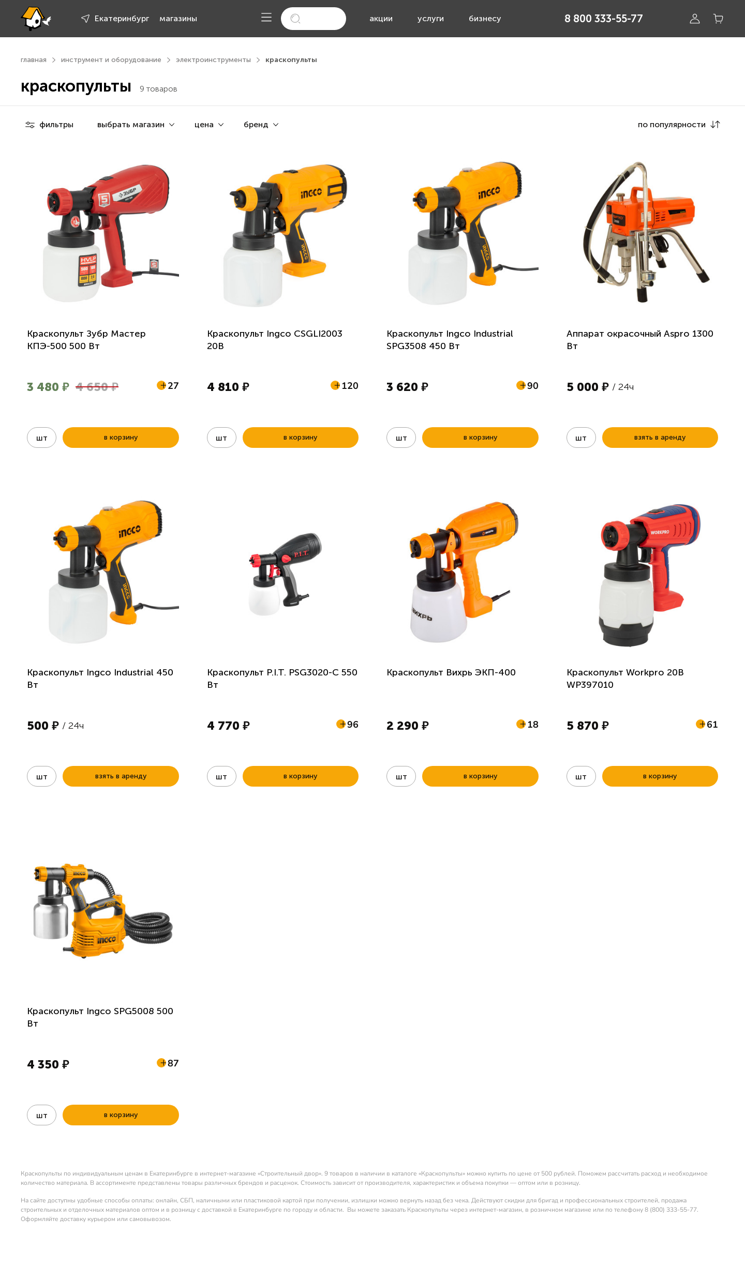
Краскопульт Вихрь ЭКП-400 (451, 672)
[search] (313, 18)
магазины (178, 18)
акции (381, 18)
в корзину (121, 437)
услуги (431, 18)
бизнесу (485, 18)
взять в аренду (660, 437)
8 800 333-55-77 (603, 18)
